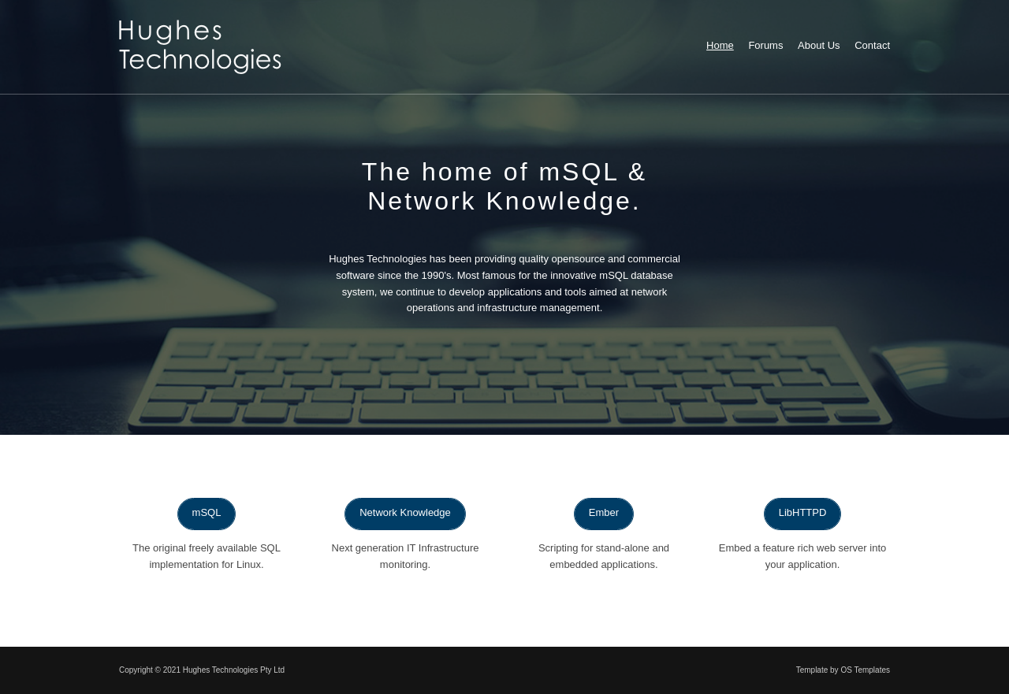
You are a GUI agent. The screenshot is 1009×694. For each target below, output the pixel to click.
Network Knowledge (405, 512)
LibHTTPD (803, 512)
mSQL (207, 512)
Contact (872, 45)
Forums (765, 45)
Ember (604, 512)
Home (720, 45)
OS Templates (865, 670)
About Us (819, 45)
